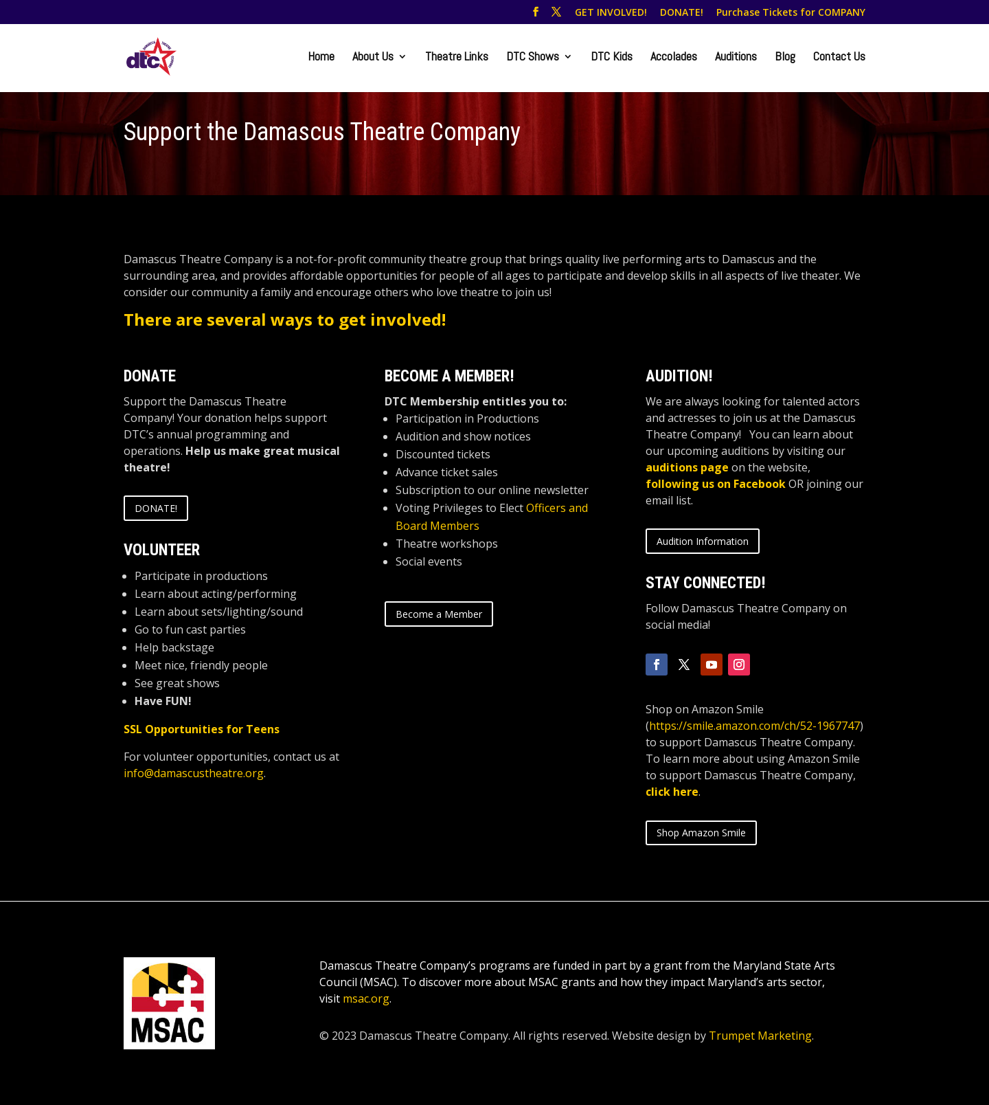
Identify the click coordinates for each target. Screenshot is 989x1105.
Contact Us (839, 58)
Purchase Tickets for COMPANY (790, 13)
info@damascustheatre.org (194, 773)
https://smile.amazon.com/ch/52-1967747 (754, 725)
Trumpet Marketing (760, 1035)
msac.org (366, 998)
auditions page (687, 467)
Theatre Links (456, 58)
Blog (785, 58)
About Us (373, 58)
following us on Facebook (716, 483)
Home (321, 58)
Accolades (673, 58)
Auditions (736, 58)
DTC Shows (532, 58)
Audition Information (703, 541)
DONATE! (681, 13)
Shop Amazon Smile (701, 832)
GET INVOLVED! (611, 13)
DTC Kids (612, 58)
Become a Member (439, 614)
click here (672, 791)
